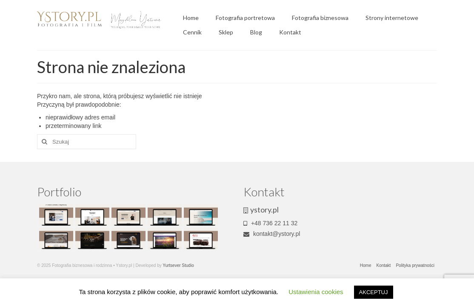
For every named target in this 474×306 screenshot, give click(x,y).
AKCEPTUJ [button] (373, 292)
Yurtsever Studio (178, 265)
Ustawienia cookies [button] (315, 291)
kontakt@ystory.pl (271, 233)
